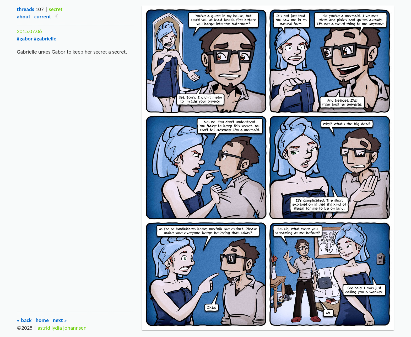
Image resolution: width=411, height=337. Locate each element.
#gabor (25, 38)
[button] (57, 16)
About (23, 16)
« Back (24, 320)
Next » (60, 320)
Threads (25, 9)
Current (42, 16)
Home (42, 320)
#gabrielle (45, 38)
